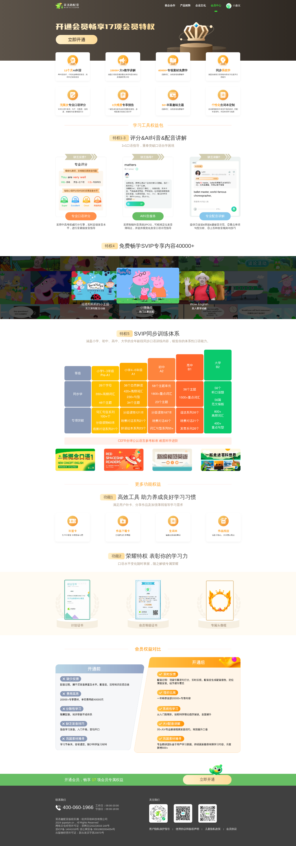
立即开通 (211, 778)
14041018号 (72, 829)
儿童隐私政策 (213, 829)
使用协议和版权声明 (187, 829)
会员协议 (231, 829)
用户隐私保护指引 (159, 829)
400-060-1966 (78, 807)
